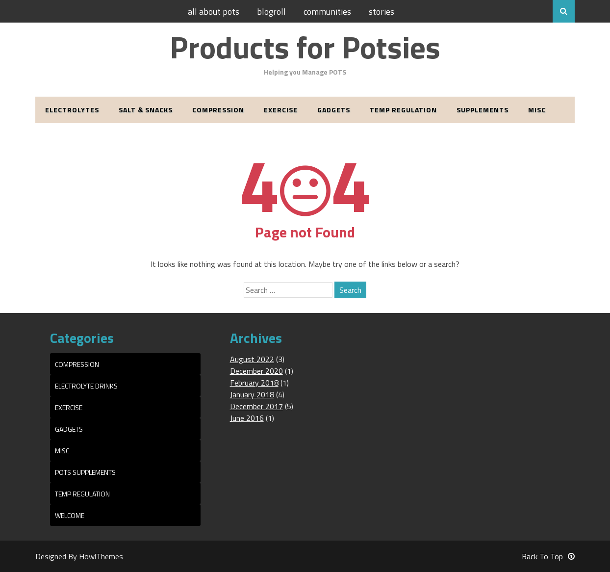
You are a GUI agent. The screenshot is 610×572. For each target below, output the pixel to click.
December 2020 (256, 371)
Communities (327, 11)
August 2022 (252, 359)
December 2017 (256, 406)
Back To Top (548, 556)
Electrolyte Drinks (86, 386)
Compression (218, 109)
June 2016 (247, 418)
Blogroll (271, 11)
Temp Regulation (403, 109)
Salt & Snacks (146, 109)
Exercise (281, 109)
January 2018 (252, 394)
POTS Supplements (85, 472)
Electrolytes (72, 109)
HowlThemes (101, 556)
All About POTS (213, 11)
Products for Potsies (305, 47)
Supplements (482, 109)
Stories (381, 11)
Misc (537, 109)
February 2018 (254, 383)
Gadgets (333, 109)
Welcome (69, 515)
